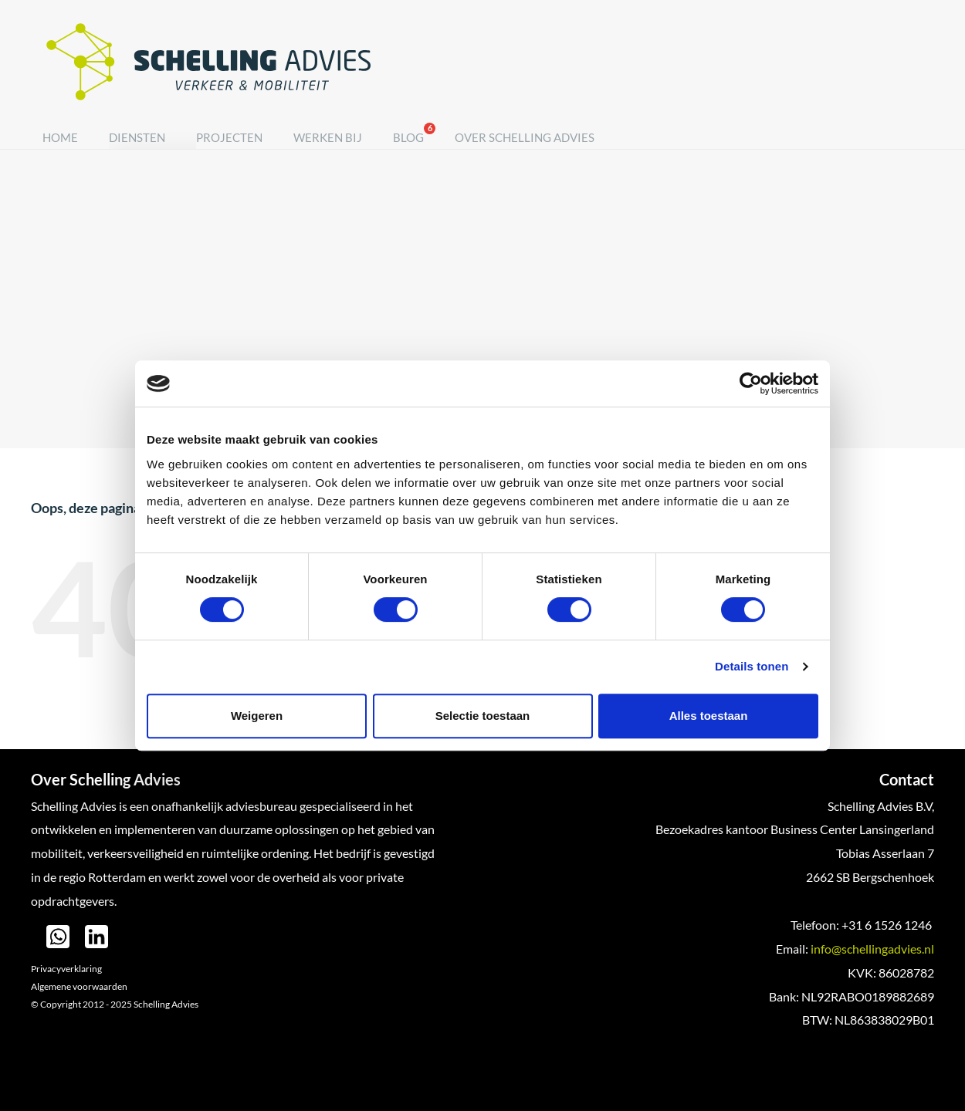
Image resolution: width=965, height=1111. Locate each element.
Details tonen (751, 666)
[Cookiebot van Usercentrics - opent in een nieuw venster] (750, 383)
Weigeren (257, 715)
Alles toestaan (708, 715)
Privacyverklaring (66, 968)
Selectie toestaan (482, 715)
